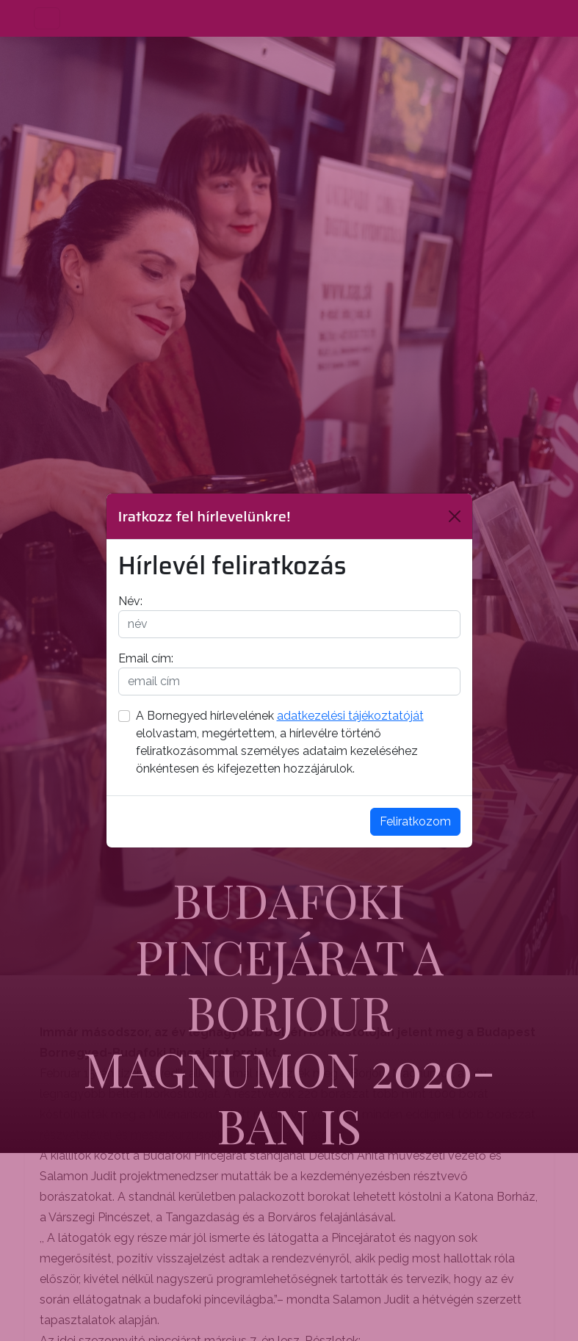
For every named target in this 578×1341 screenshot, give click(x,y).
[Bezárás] (454, 516)
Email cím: (145, 658)
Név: (130, 601)
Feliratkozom (415, 821)
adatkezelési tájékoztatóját (350, 716)
